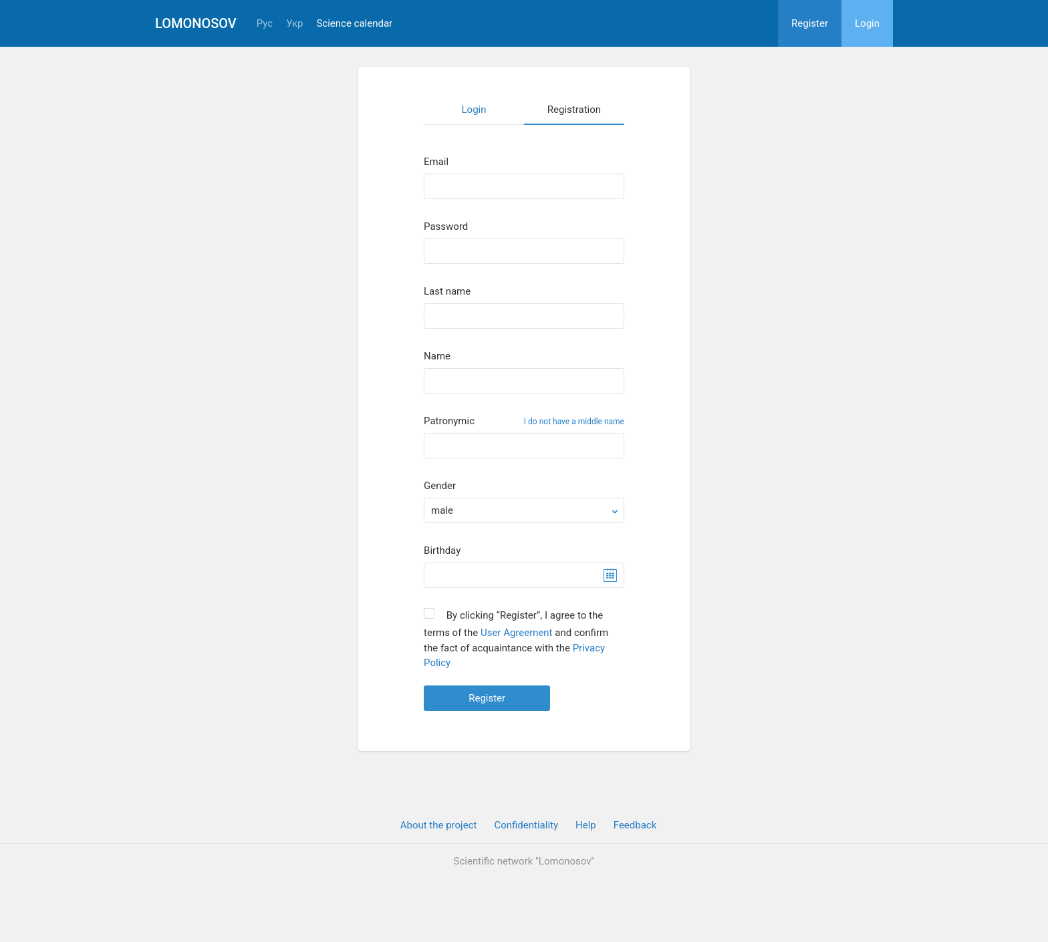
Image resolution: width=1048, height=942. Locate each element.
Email (436, 162)
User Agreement (517, 633)
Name (437, 356)
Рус (265, 24)
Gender (440, 486)
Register (809, 23)
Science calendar (354, 24)
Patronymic (449, 421)
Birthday (442, 551)
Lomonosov (196, 23)
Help (585, 825)
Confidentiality (526, 825)
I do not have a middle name (574, 421)
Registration (574, 110)
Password (446, 227)
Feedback (635, 825)
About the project (438, 825)
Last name (447, 292)
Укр (294, 24)
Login (867, 23)
